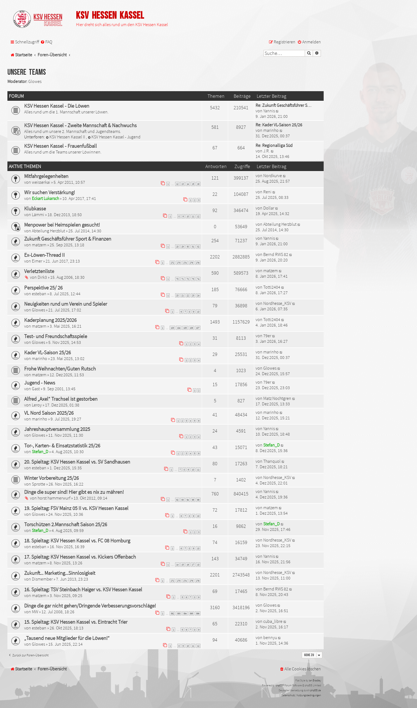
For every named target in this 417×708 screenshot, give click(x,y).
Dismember (42, 579)
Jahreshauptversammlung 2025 (57, 429)
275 (191, 262)
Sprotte (38, 484)
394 (185, 613)
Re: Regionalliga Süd (274, 145)
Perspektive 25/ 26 (43, 287)
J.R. (266, 151)
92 (177, 499)
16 (198, 183)
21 (182, 295)
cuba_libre (272, 621)
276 (197, 262)
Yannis (269, 110)
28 (177, 246)
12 (177, 183)
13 (182, 183)
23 (193, 295)
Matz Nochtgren (277, 398)
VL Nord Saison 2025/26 (49, 412)
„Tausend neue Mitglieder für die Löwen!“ (67, 638)
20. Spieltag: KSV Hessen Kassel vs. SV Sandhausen (77, 461)
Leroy (37, 405)
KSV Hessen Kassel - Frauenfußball (60, 146)
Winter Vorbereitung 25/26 (51, 478)
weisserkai (41, 182)
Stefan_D (40, 451)
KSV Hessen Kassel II (66, 137)
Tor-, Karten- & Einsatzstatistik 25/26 (62, 445)
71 (182, 278)
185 (185, 327)
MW (35, 611)
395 (191, 613)
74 (198, 278)
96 (198, 499)
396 (197, 613)
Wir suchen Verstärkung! (49, 192)
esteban (39, 293)
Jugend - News (39, 382)
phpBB (279, 685)
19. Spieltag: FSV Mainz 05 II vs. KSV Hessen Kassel (76, 508)
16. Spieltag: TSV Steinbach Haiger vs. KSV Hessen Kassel (83, 589)
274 (185, 262)
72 (188, 278)
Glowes (34, 81)
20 (177, 295)
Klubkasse (35, 208)
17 (193, 564)
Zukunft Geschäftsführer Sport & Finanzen (67, 238)
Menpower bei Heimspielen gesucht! (62, 224)
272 (172, 262)
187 (197, 327)
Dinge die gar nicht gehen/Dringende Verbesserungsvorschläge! (90, 605)
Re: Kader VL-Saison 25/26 (279, 124)
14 (188, 183)
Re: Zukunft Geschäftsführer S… (283, 105)
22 (188, 295)
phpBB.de (315, 690)
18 (198, 564)
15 (193, 183)
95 (193, 499)
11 (193, 216)
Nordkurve (272, 175)
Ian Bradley (315, 680)
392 (172, 613)
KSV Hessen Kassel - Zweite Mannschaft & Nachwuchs (80, 125)
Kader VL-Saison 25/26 (47, 352)
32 (198, 246)
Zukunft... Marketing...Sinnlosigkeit (59, 573)
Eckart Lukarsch (45, 198)
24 (198, 295)
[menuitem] (46, 42)
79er (267, 335)
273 (178, 262)
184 (178, 327)
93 (182, 499)
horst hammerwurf (54, 498)
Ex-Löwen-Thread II (44, 255)
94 (188, 499)
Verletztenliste (39, 271)
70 (177, 278)
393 (178, 613)
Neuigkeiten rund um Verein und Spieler (65, 303)
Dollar (268, 208)
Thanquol (272, 461)
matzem (39, 244)
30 (188, 246)
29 (182, 246)
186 (191, 327)
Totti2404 (271, 287)
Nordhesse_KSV (277, 303)
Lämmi (38, 214)
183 (172, 327)
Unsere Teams (26, 72)
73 (193, 278)
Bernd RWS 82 (275, 254)
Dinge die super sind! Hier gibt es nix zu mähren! (74, 492)
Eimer (37, 261)
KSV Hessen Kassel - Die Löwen (56, 105)
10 (188, 216)
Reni (267, 191)
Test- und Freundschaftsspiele (55, 336)
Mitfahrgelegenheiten (46, 176)
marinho (271, 130)
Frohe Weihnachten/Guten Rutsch (60, 368)
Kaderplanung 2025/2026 (50, 320)
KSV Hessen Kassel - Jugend (114, 137)
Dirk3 (42, 277)
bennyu (270, 637)
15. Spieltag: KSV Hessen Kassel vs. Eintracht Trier (75, 621)
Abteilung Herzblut (48, 230)
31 (193, 246)
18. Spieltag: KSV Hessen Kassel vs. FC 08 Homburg (77, 540)
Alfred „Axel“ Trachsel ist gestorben (60, 398)
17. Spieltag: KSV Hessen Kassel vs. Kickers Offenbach (80, 556)
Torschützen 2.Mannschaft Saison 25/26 (65, 524)
